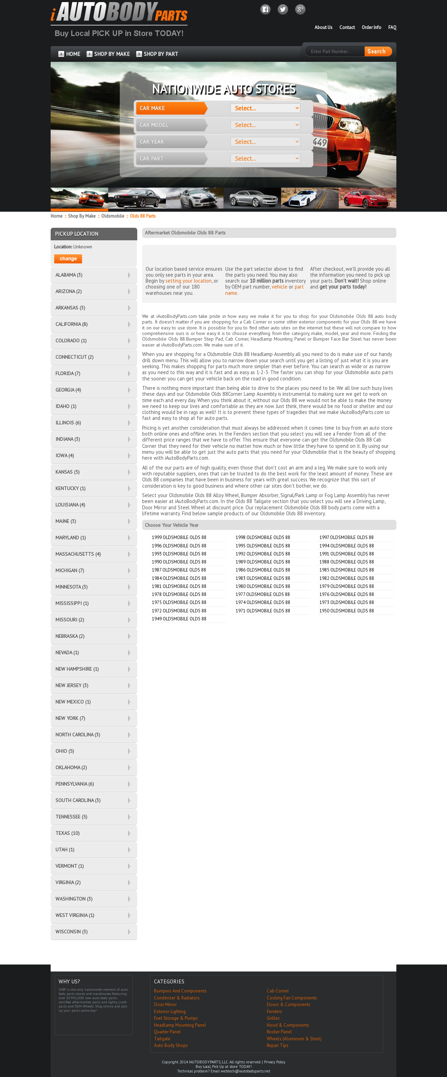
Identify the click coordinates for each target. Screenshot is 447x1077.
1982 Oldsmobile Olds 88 (347, 578)
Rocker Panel (279, 1032)
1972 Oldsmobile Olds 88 (179, 611)
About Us (323, 27)
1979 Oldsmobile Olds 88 (347, 586)
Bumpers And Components (180, 991)
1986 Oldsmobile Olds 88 (263, 570)
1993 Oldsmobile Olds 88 (179, 554)
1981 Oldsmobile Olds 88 (179, 586)
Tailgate (162, 1039)
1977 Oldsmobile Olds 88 (263, 594)
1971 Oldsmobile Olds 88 (263, 611)
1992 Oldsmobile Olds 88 (263, 554)
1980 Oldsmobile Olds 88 (263, 586)
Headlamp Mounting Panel (180, 1025)
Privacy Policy (274, 1062)
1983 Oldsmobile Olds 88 (263, 578)
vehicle (279, 286)
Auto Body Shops (171, 1045)
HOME (73, 54)
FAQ (392, 27)
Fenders (274, 1011)
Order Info (371, 27)
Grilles (273, 1018)
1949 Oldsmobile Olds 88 (179, 619)
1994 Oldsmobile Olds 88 (347, 546)
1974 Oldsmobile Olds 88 (263, 602)
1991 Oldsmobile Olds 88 (347, 554)
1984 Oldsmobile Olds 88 (179, 578)
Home (57, 216)
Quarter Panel (167, 1032)
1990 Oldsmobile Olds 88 (179, 562)
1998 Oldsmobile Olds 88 (263, 537)
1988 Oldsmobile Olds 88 (347, 562)
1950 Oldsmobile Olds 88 (347, 611)
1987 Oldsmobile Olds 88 (179, 570)
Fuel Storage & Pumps (176, 1018)
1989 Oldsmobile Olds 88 (263, 562)
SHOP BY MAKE (112, 54)
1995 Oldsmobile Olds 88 (263, 546)
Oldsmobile (113, 216)
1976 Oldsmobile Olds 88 (347, 594)
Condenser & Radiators (177, 998)
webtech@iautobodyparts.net (245, 1071)
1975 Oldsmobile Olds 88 (179, 602)
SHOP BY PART (161, 54)
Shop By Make (82, 216)
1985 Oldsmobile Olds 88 (347, 570)
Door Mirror (165, 1004)
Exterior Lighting (170, 1011)
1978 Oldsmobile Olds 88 (179, 594)
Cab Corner (278, 991)
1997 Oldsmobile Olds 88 (347, 537)
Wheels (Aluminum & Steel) (294, 1039)
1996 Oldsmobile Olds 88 (179, 546)
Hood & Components (288, 1025)
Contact (347, 27)
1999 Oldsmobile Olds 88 (179, 537)
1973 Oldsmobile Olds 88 (347, 602)
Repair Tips (277, 1045)
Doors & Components (288, 1004)
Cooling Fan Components (292, 998)
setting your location (189, 280)
